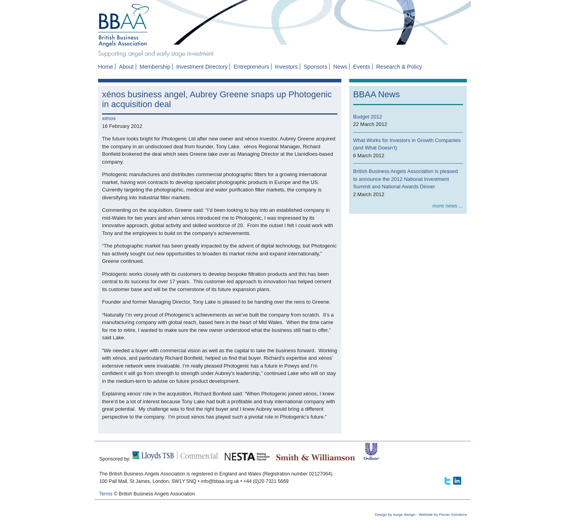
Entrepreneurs (251, 67)
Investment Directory (202, 67)
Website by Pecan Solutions (443, 514)
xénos (109, 118)
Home (105, 67)
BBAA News (376, 94)
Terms (106, 494)
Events (361, 67)
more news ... (447, 206)
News (340, 67)
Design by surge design (395, 514)
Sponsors (315, 67)
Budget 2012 (367, 117)
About (126, 67)
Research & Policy (399, 67)
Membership (154, 67)
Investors (286, 67)
